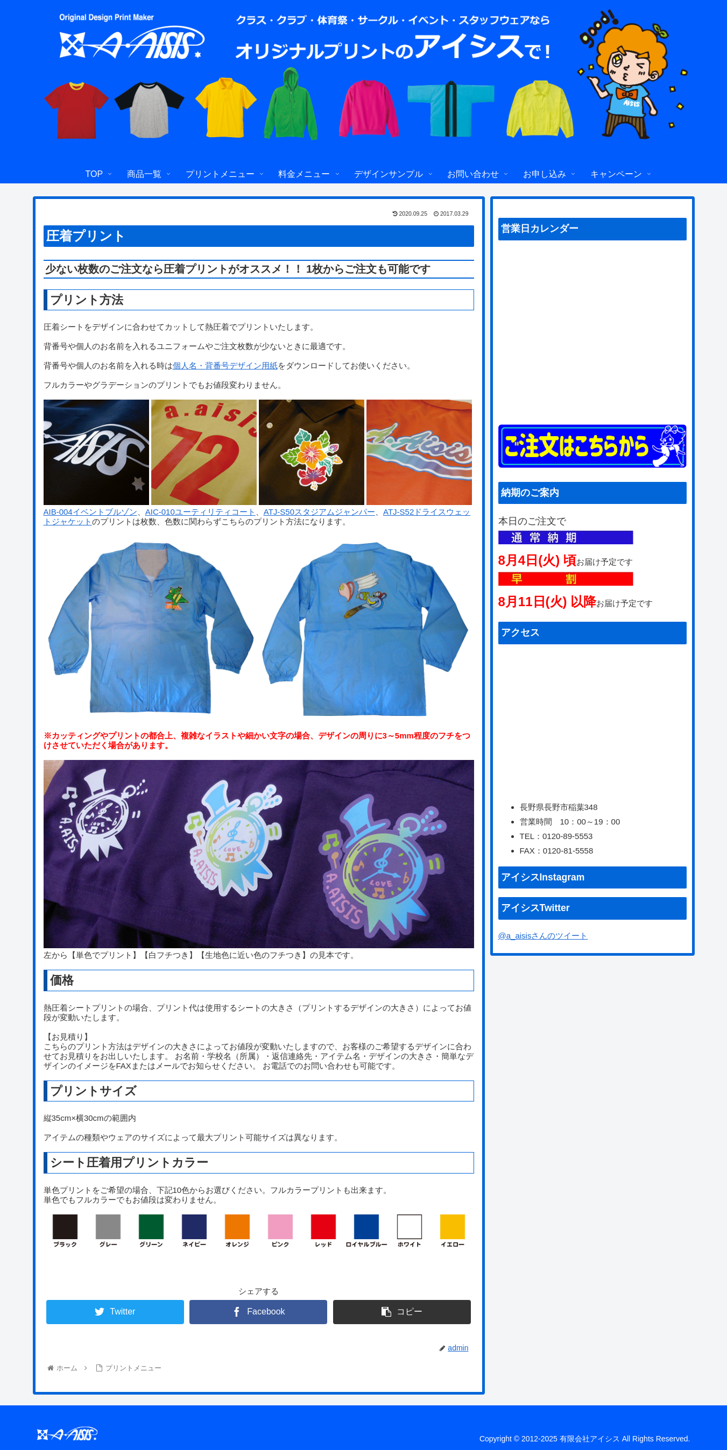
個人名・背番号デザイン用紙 (225, 365)
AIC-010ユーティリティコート (200, 511)
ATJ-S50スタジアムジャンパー (319, 511)
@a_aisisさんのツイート (543, 935)
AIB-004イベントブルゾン (90, 511)
